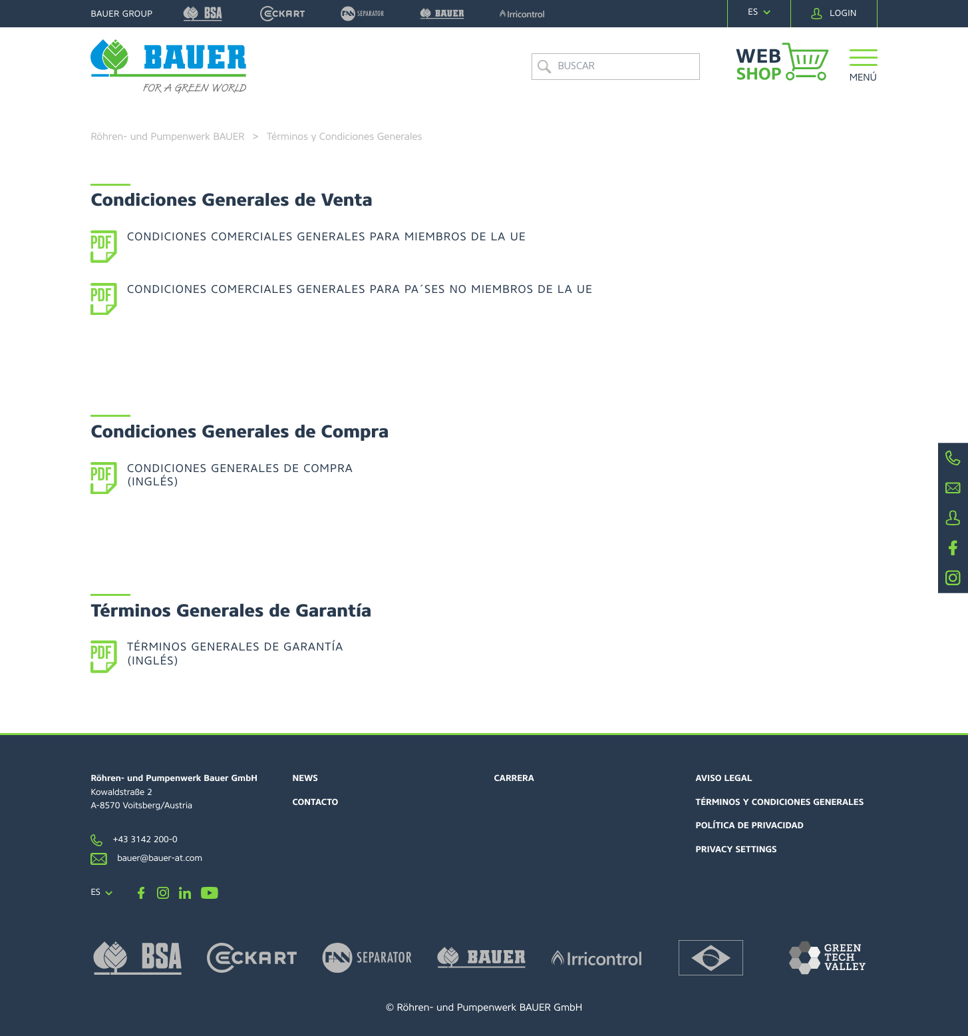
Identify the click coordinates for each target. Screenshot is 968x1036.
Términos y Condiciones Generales (780, 802)
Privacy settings (736, 850)
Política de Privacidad (750, 826)
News (304, 778)
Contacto (315, 802)
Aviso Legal (724, 778)
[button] (863, 67)
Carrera (514, 778)
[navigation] (759, 12)
